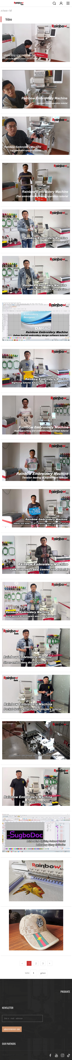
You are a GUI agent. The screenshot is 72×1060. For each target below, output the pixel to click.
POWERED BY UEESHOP (13, 1055)
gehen (43, 973)
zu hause (4, 10)
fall (10, 10)
